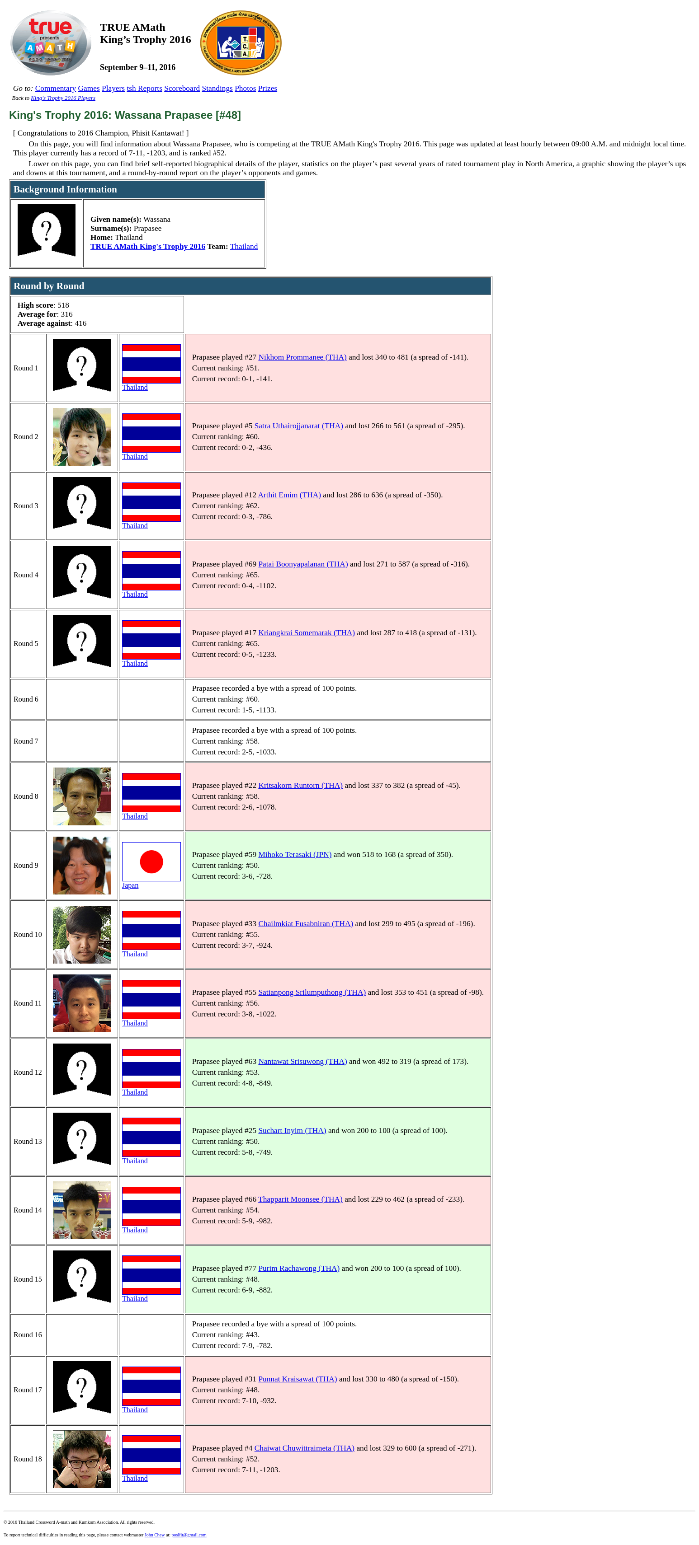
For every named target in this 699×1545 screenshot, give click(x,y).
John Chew (155, 1534)
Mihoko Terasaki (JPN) (294, 854)
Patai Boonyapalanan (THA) (303, 564)
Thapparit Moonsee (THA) (300, 1199)
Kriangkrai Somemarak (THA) (306, 632)
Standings (217, 88)
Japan (151, 882)
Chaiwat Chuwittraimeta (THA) (304, 1448)
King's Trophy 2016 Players (63, 98)
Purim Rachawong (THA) (299, 1268)
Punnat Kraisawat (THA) (297, 1379)
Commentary (55, 88)
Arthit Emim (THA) (289, 495)
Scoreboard (182, 88)
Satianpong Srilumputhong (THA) (312, 992)
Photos (245, 88)
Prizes (267, 88)
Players (113, 88)
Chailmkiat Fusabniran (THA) (305, 923)
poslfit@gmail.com (189, 1534)
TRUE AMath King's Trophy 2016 (147, 246)
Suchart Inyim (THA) (292, 1130)
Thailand (244, 246)
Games (89, 88)
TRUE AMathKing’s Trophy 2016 (145, 33)
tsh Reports (144, 88)
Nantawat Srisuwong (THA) (302, 1061)
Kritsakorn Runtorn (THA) (300, 785)
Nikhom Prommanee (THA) (302, 357)
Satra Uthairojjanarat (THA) (299, 425)
